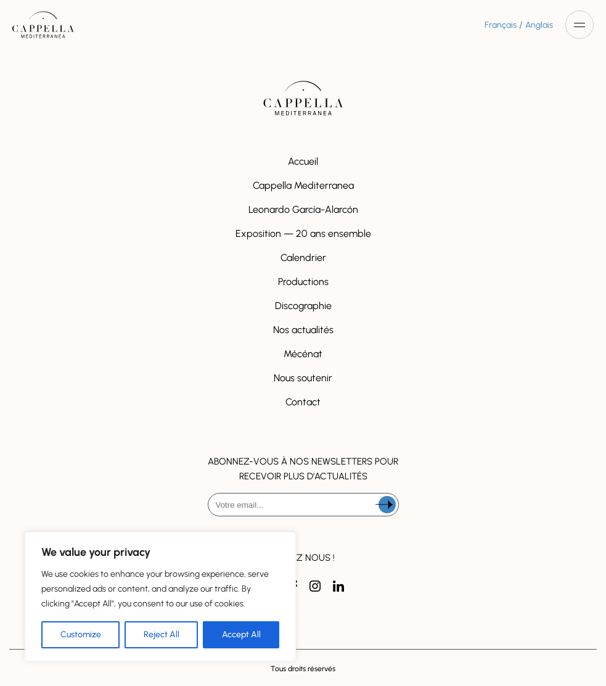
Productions (303, 281)
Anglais (539, 25)
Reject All (161, 634)
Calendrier (303, 257)
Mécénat (303, 354)
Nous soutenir (303, 378)
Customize (80, 634)
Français (501, 25)
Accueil (303, 161)
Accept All (241, 634)
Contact (303, 402)
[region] (160, 596)
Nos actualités (303, 330)
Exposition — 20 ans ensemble (303, 233)
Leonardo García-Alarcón (303, 209)
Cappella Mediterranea (303, 185)
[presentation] (303, 548)
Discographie (303, 306)
